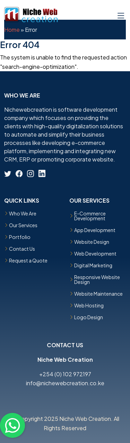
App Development (94, 230)
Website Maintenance (98, 293)
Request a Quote (28, 260)
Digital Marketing (93, 265)
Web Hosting (89, 305)
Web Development (95, 253)
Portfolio (20, 236)
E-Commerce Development (90, 216)
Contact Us (22, 248)
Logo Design (88, 317)
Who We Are (22, 213)
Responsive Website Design (97, 279)
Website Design (91, 241)
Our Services (23, 225)
